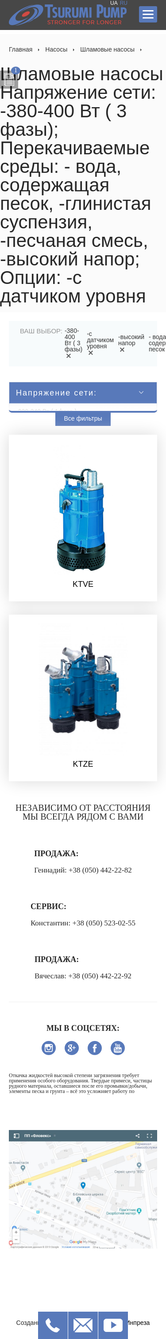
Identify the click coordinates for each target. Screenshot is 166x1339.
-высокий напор (131, 343)
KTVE (83, 584)
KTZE (83, 764)
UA (114, 3)
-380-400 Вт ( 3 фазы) (73, 343)
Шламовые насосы (107, 49)
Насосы (56, 49)
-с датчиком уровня (100, 343)
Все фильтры (83, 418)
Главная (20, 49)
